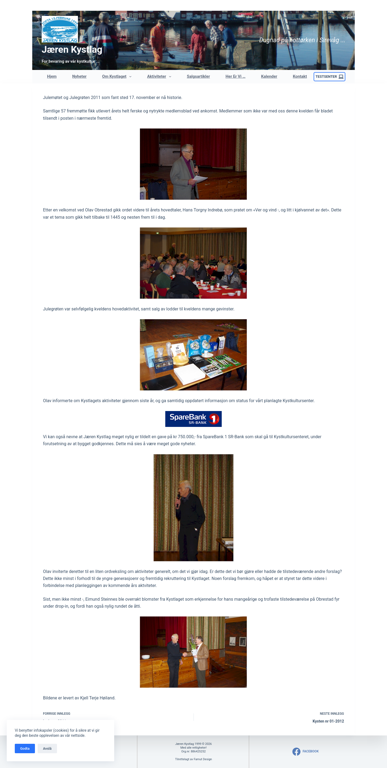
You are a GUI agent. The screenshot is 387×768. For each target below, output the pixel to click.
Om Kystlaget (118, 76)
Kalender (269, 76)
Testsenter (329, 76)
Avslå (47, 748)
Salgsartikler (198, 76)
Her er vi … (235, 76)
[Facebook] (305, 752)
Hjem (52, 76)
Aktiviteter (160, 76)
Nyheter (79, 76)
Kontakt (300, 76)
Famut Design (203, 759)
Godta (25, 748)
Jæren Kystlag (72, 49)
